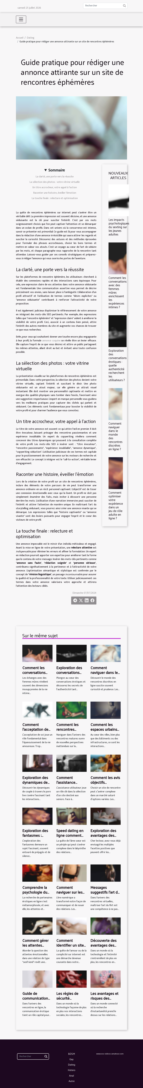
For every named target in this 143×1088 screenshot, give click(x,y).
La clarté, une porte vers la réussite (55, 176)
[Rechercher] (105, 6)
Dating (30, 38)
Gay (71, 1059)
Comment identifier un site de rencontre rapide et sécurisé (71, 947)
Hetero (71, 1070)
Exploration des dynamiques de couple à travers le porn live (37, 784)
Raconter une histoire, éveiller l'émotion (54, 193)
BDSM (71, 1053)
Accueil (19, 38)
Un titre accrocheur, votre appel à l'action (54, 187)
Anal (71, 1075)
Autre (72, 1081)
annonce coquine (51, 340)
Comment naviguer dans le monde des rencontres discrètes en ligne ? (115, 436)
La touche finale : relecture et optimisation (55, 198)
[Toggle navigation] (21, 19)
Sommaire (56, 170)
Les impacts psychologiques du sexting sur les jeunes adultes (119, 227)
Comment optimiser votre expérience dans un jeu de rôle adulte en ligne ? (116, 505)
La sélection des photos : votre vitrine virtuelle (55, 182)
